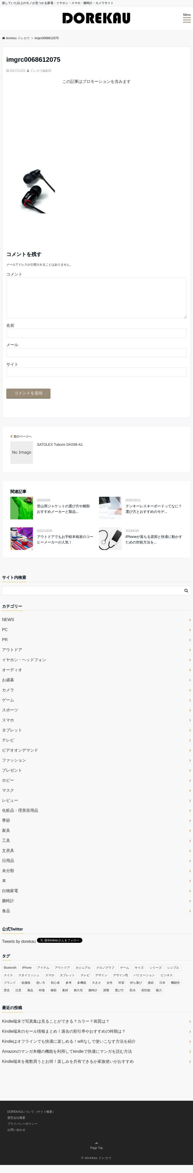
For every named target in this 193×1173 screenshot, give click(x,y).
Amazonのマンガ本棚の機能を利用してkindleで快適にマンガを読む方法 (67, 1059)
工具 (6, 848)
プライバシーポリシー (22, 1132)
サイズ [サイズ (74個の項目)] (139, 975)
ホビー (8, 788)
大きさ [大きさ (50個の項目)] (96, 991)
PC (5, 638)
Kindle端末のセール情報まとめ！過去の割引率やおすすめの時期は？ (64, 1039)
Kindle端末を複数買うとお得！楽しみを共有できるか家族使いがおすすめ (68, 1069)
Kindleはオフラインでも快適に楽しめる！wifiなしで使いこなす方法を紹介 (69, 1049)
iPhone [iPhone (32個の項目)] (26, 975)
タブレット (12, 738)
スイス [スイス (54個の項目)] (8, 983)
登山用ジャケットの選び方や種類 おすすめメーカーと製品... (63, 517)
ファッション (14, 768)
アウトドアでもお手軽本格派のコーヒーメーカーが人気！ (65, 547)
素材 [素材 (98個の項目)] (65, 998)
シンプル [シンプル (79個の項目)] (173, 975)
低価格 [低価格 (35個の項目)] (25, 991)
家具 (6, 838)
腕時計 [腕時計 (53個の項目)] (93, 998)
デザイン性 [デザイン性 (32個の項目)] (120, 983)
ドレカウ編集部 (40, 71)
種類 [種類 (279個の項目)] (54, 998)
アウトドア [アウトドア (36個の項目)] (62, 975)
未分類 (8, 879)
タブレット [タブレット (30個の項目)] (67, 983)
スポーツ (10, 718)
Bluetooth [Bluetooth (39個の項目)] (10, 975)
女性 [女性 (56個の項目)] (110, 991)
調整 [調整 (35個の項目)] (106, 998)
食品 (6, 919)
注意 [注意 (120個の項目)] (18, 998)
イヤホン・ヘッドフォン (24, 668)
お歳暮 (8, 688)
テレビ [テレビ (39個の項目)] (85, 983)
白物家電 (10, 899)
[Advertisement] (96, 128)
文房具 (8, 858)
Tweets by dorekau (19, 949)
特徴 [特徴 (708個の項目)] (42, 998)
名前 (10, 333)
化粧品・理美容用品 (20, 818)
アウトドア (12, 658)
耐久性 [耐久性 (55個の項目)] (78, 998)
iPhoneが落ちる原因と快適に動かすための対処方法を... (154, 547)
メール (12, 353)
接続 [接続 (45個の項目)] (151, 991)
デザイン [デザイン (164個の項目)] (101, 983)
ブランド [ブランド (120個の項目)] (10, 991)
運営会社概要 (16, 1126)
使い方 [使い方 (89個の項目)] (40, 991)
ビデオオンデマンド (20, 758)
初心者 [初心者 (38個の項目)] (55, 991)
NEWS (8, 628)
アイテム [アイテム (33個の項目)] (43, 975)
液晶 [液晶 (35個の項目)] (30, 998)
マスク (8, 798)
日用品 (8, 869)
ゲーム (8, 708)
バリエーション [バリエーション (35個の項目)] (144, 983)
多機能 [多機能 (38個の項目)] (81, 991)
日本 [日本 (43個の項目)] (162, 991)
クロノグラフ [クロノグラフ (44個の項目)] (105, 975)
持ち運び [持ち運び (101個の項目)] (136, 991)
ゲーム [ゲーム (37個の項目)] (124, 975)
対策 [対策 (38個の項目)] (121, 991)
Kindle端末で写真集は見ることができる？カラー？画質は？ (56, 1029)
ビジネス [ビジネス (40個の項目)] (167, 983)
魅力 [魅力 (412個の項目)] (159, 998)
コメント (14, 274)
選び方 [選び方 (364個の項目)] (119, 998)
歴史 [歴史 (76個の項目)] (7, 998)
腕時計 (8, 909)
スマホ (8, 728)
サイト (12, 372)
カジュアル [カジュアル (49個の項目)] (83, 975)
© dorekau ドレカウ (96, 1166)
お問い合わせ (16, 1138)
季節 (6, 828)
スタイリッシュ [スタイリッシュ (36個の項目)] (28, 983)
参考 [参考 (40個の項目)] (69, 991)
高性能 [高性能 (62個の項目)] (145, 998)
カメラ (8, 698)
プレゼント (12, 778)
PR (5, 648)
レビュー (10, 808)
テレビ (8, 748)
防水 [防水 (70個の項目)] (133, 998)
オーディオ (12, 678)
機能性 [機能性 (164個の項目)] (175, 991)
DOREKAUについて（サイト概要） (31, 1120)
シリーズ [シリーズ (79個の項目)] (156, 975)
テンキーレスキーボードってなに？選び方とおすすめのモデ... (154, 517)
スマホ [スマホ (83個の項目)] (49, 983)
